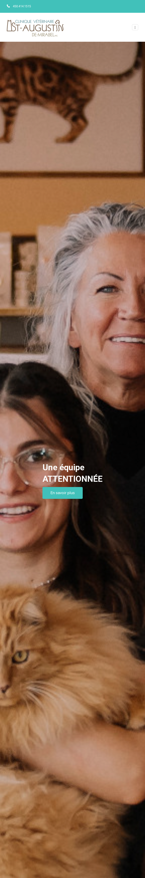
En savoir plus (62, 493)
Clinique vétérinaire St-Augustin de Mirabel (35, 27)
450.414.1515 (22, 6)
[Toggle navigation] (135, 27)
